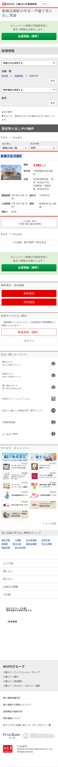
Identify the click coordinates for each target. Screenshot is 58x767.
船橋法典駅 (31, 544)
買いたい (8, 571)
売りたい (8, 579)
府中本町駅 (20, 547)
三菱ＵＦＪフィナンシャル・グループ (21, 672)
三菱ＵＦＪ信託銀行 (13, 681)
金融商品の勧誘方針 (13, 711)
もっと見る (51, 523)
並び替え (6, 143)
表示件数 (34, 143)
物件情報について (11, 718)
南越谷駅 (6, 547)
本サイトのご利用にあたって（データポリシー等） (28, 725)
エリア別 (8, 563)
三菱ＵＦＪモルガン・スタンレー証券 (21, 686)
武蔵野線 (18, 76)
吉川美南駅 (31, 540)
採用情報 (12, 621)
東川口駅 (17, 544)
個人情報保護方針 (11, 697)
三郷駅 (18, 540)
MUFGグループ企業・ (19, 609)
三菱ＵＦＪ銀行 (11, 677)
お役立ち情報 (10, 586)
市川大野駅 (46, 544)
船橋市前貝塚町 (11, 156)
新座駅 (5, 544)
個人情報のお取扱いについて (17, 704)
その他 (7, 594)
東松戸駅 (6, 540)
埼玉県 (5, 76)
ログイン (46, 4)
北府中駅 (45, 540)
